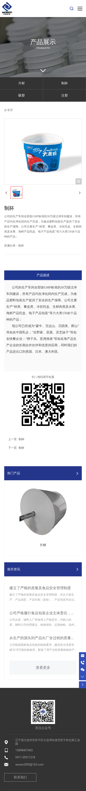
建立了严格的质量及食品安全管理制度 (40, 588)
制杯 (64, 83)
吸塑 (21, 95)
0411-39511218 (25, 757)
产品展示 (43, 42)
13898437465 (24, 750)
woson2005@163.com (29, 764)
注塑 (64, 95)
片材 (21, 83)
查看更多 (43, 668)
